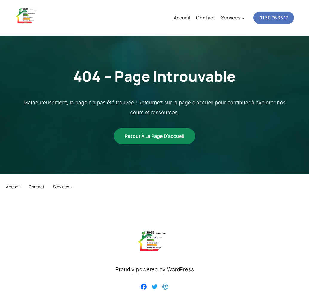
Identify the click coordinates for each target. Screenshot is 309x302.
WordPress (180, 269)
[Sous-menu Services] (243, 17)
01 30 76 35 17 (273, 18)
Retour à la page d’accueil (154, 136)
